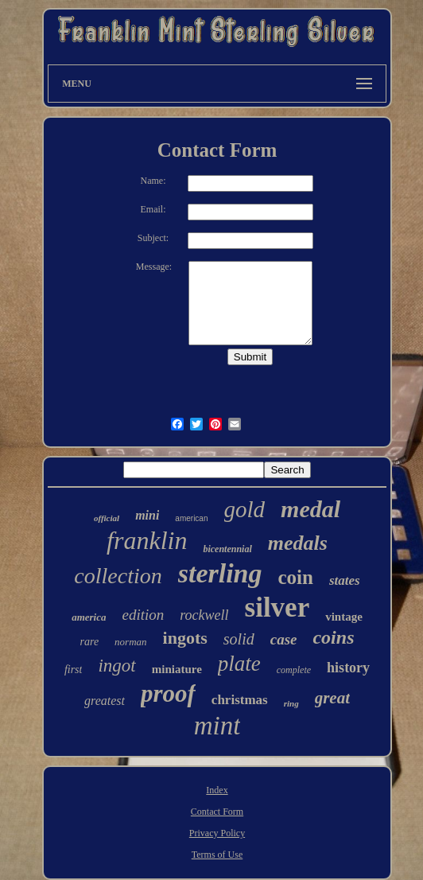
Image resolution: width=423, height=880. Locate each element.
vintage (344, 616)
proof (168, 693)
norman (130, 642)
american (191, 518)
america (89, 617)
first (73, 670)
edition (143, 614)
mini (147, 515)
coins (333, 637)
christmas (240, 699)
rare (89, 642)
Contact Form (217, 811)
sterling (220, 573)
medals (298, 543)
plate (239, 664)
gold (245, 509)
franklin (147, 540)
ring (291, 703)
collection (117, 575)
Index (216, 790)
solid (238, 639)
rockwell (204, 615)
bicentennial (227, 549)
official (106, 518)
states (344, 580)
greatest (104, 700)
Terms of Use (217, 854)
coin (295, 577)
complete (294, 670)
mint (217, 725)
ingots (185, 638)
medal (310, 509)
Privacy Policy (217, 833)
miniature (177, 669)
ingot (116, 666)
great (332, 697)
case (283, 639)
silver (277, 607)
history (348, 668)
